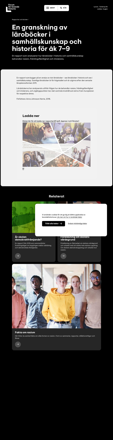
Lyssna (96, 7)
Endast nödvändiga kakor (77, 223)
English (105, 9)
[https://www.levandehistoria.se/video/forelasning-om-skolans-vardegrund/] (63, 256)
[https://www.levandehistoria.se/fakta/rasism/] (18, 344)
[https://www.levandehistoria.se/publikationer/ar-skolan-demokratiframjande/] (18, 256)
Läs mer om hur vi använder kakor (69, 217)
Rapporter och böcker (20, 19)
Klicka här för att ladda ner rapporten (38, 121)
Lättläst (99, 9)
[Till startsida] (12, 8)
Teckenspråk (103, 7)
